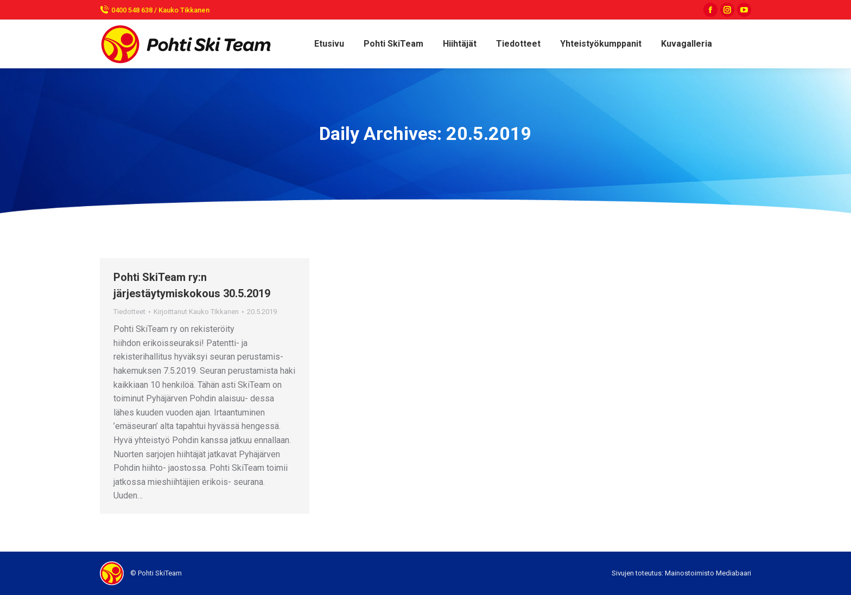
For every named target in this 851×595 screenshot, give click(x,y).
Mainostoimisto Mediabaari (708, 573)
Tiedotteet (129, 312)
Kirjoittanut (196, 312)
